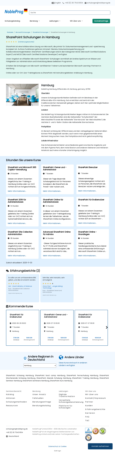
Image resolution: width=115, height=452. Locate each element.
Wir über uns (75, 21)
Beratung (34, 21)
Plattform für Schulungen (65, 407)
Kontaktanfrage (101, 21)
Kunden (89, 405)
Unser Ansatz (39, 394)
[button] (106, 327)
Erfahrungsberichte (95, 409)
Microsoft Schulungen (23, 32)
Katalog (10, 394)
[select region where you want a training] (40, 365)
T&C (87, 420)
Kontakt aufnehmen (100, 446)
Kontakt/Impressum (95, 398)
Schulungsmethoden (16, 402)
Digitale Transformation (67, 395)
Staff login (57, 451)
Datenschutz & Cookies (57, 446)
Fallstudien (38, 398)
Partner (89, 402)
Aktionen (10, 398)
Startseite (10, 32)
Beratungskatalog (41, 405)
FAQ (87, 417)
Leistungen (54, 21)
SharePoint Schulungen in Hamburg (63, 32)
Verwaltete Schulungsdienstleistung (71, 401)
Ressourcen (12, 405)
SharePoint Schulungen (40, 32)
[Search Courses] (69, 13)
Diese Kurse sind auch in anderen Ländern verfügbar (73, 364)
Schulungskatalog (12, 21)
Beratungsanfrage (41, 402)
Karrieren (90, 413)
